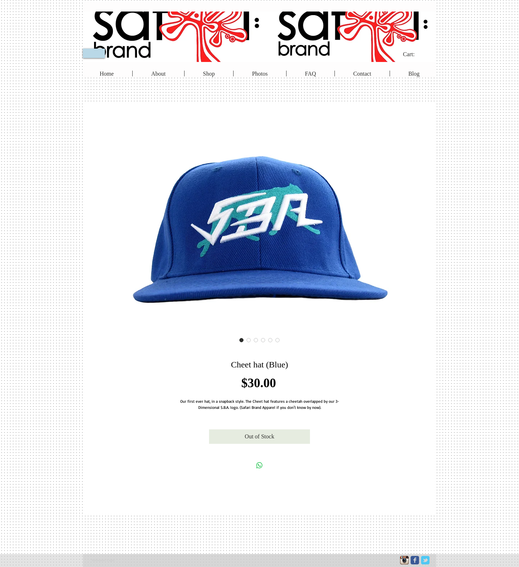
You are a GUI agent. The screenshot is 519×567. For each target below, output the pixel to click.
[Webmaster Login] (103, 560)
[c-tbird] (425, 560)
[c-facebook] (415, 560)
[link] (413, 54)
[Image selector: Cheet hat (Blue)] (241, 340)
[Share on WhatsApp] (259, 465)
